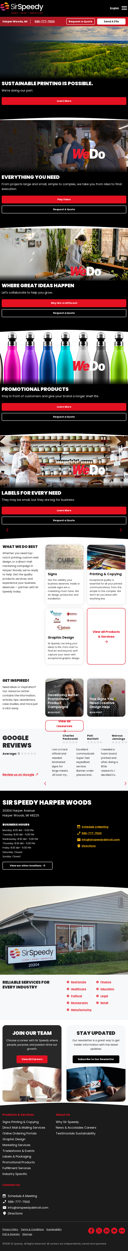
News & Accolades (70, 1127)
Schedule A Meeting (19, 1196)
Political (76, 996)
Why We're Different (64, 303)
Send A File (111, 21)
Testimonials (65, 1133)
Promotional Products (18, 1162)
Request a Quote (80, 21)
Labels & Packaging (16, 1156)
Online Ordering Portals (19, 1133)
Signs (52, 574)
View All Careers (32, 1059)
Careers (90, 1127)
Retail (104, 1003)
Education (107, 989)
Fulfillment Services (16, 1168)
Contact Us (11, 1185)
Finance (105, 982)
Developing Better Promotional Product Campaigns (63, 701)
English (114, 8)
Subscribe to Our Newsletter (96, 1059)
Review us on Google (18, 774)
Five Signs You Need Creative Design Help (102, 703)
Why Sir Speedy (67, 1122)
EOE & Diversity (11, 1234)
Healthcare (78, 989)
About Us (63, 1115)
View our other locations (25, 865)
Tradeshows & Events (18, 1151)
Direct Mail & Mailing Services (23, 1127)
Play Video (64, 199)
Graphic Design (61, 637)
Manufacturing (81, 1010)
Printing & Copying (106, 574)
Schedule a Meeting (92, 827)
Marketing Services (16, 1145)
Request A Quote (64, 209)
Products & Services (18, 1115)
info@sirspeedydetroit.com (98, 840)
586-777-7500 (45, 21)
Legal (104, 996)
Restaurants (79, 1003)
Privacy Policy (10, 1229)
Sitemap (27, 1234)
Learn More (64, 101)
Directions (86, 846)
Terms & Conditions (32, 1229)
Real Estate (78, 982)
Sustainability (86, 1133)
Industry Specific (14, 1174)
